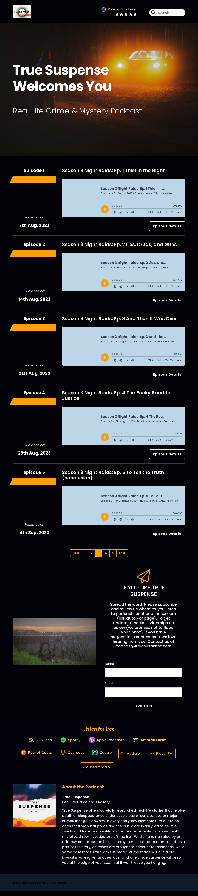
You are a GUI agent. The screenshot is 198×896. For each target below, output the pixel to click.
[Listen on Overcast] (71, 758)
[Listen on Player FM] (164, 758)
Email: (109, 685)
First (76, 555)
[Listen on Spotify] (69, 744)
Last (122, 555)
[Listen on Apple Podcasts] (107, 744)
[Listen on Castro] (103, 758)
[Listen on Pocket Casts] (34, 758)
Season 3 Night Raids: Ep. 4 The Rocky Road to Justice (116, 397)
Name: (109, 665)
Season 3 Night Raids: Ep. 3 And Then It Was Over (119, 320)
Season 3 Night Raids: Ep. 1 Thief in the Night (113, 172)
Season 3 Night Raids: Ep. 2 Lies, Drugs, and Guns (119, 246)
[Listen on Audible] (133, 758)
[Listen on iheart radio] (97, 772)
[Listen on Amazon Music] (151, 744)
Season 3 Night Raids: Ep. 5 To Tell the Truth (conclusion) (113, 477)
